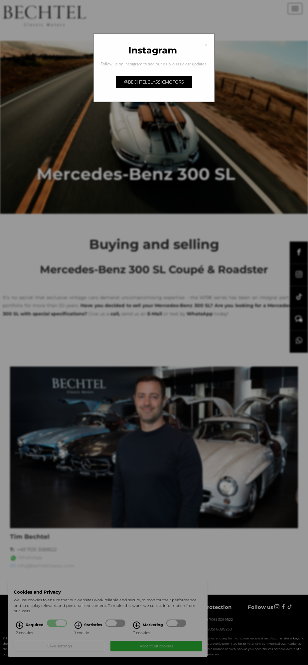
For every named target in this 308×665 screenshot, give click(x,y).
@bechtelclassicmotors (154, 82)
